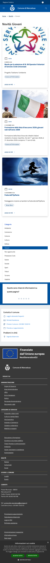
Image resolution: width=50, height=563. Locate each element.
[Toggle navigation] (4, 8)
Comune (7, 236)
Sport (6, 267)
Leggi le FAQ (8, 520)
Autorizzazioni (8, 453)
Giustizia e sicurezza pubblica (13, 440)
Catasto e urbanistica (11, 425)
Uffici (6, 392)
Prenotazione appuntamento (13, 514)
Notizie (8, 189)
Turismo (7, 275)
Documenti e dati (9, 404)
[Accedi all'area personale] (43, 2)
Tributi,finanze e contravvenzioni (14, 443)
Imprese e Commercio (11, 422)
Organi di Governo (10, 386)
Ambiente (8, 228)
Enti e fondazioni (9, 395)
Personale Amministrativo (12, 401)
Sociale (7, 263)
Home (4, 16)
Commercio (8, 232)
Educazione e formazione (12, 437)
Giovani (7, 248)
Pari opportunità (10, 252)
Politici (6, 398)
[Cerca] (46, 8)
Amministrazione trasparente (13, 532)
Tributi (7, 271)
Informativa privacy (10, 535)
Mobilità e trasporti (10, 428)
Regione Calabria (8, 2)
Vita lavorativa (9, 419)
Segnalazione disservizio (12, 517)
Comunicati (8, 465)
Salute (7, 260)
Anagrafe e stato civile (11, 413)
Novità (11, 16)
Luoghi (6, 476)
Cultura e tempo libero (11, 416)
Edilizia (7, 244)
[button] (25, 560)
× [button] (48, 542)
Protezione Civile (10, 256)
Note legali (7, 538)
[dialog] (25, 552)
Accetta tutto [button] (17, 555)
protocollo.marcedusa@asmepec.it (15, 503)
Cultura (7, 240)
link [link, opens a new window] (43, 551)
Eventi (6, 479)
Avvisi (8, 59)
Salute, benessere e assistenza (14, 450)
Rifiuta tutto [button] (32, 555)
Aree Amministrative (11, 389)
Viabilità (7, 279)
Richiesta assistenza (10, 523)
